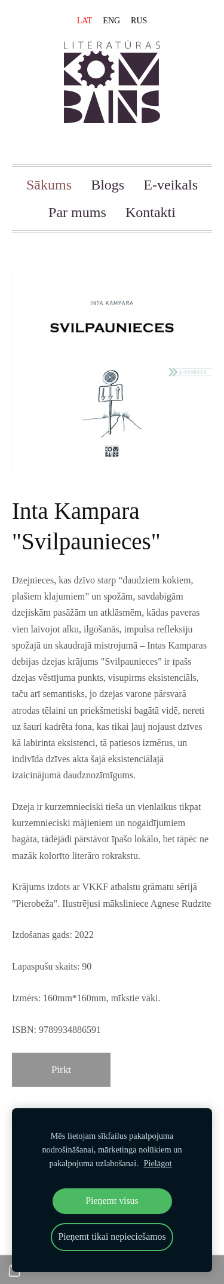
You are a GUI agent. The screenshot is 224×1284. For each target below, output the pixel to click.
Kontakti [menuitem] (150, 212)
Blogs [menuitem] (107, 184)
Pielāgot (157, 1163)
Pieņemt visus (111, 1201)
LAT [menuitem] (85, 20)
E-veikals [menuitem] (170, 184)
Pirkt (61, 1069)
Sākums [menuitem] (49, 184)
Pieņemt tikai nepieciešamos (111, 1236)
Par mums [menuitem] (77, 212)
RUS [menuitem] (139, 20)
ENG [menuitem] (111, 20)
